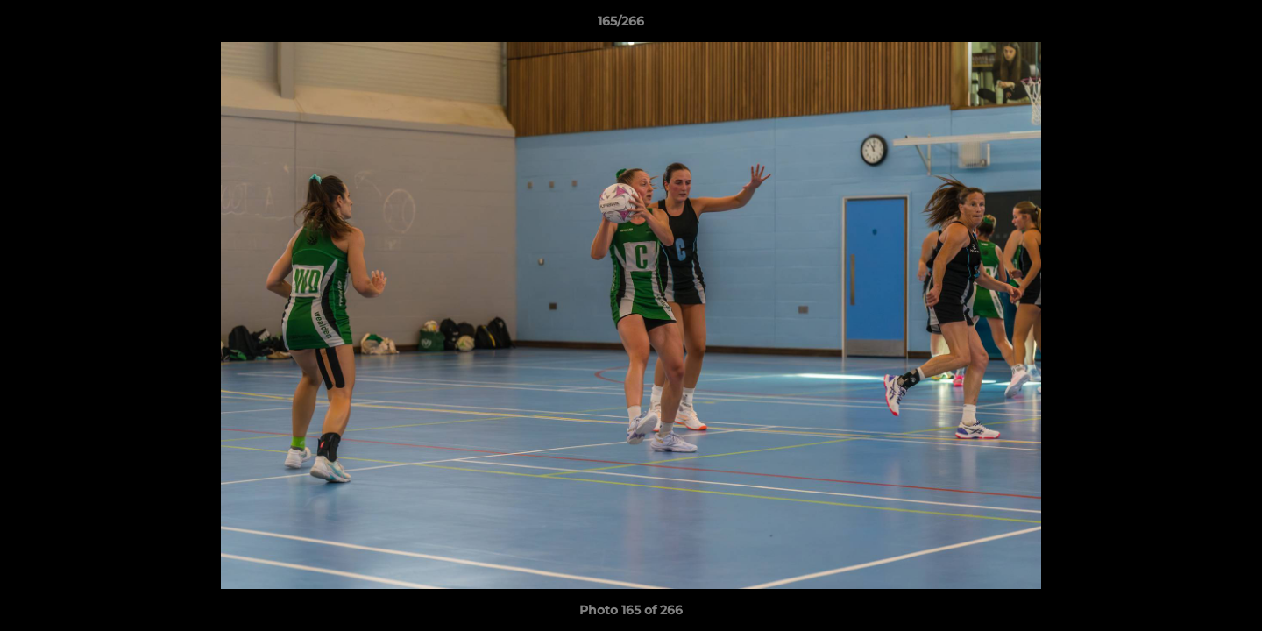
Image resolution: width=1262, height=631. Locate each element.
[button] (1188, 25)
